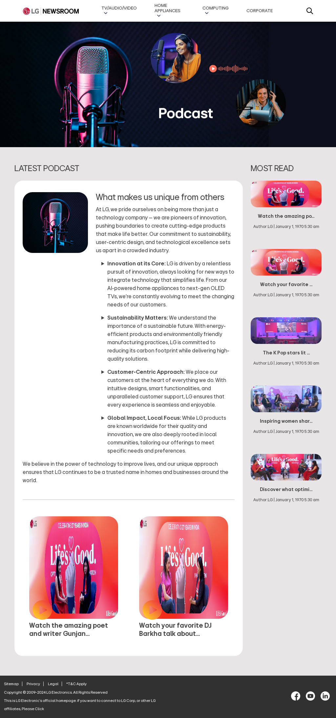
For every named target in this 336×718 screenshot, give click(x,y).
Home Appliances (167, 8)
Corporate (259, 11)
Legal (53, 684)
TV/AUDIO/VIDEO (119, 8)
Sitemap (11, 684)
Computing (215, 8)
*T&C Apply (76, 684)
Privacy (33, 684)
